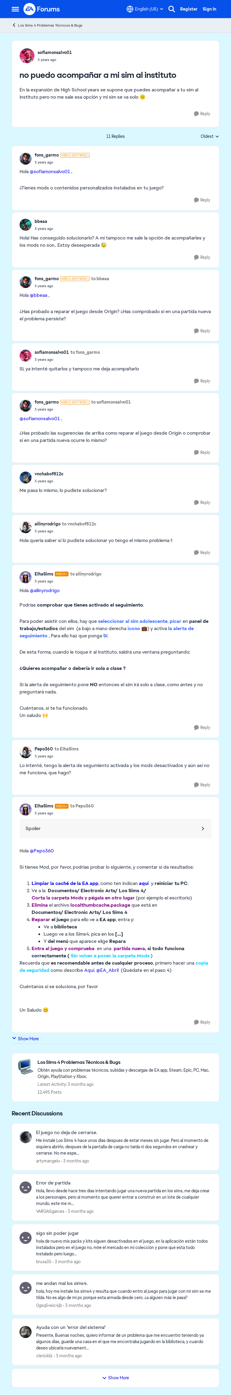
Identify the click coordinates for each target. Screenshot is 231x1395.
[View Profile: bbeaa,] (26, 225)
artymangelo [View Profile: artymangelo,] (48, 1161)
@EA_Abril (107, 970)
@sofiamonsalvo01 (50, 171)
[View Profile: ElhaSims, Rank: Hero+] (26, 577)
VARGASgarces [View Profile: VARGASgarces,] (50, 1211)
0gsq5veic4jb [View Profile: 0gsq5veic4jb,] (49, 1305)
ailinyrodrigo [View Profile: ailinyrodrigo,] (47, 524)
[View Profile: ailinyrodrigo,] (26, 527)
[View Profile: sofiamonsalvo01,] (27, 55)
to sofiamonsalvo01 (111, 402)
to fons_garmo (85, 352)
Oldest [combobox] (210, 137)
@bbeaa (38, 295)
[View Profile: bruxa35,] (26, 1238)
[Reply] (202, 114)
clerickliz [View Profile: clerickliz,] (44, 1356)
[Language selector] (145, 9)
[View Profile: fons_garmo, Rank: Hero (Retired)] (26, 159)
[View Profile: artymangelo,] (26, 1137)
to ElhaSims (66, 749)
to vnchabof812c (79, 524)
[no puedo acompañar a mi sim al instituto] (62, 162)
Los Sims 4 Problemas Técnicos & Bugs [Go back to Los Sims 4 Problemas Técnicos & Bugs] (47, 25)
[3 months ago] (75, 1161)
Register (189, 9)
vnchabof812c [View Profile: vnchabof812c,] (49, 474)
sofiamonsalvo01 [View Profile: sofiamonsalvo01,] (55, 52)
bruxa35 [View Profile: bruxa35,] (43, 1261)
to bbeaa (100, 278)
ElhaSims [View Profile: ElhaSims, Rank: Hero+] (44, 574)
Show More (25, 1038)
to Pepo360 (82, 806)
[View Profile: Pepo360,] (26, 752)
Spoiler (33, 828)
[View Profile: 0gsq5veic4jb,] (26, 1288)
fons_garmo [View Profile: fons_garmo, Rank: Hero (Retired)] (47, 155)
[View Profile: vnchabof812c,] (26, 477)
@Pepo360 (42, 851)
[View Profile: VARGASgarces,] (26, 1187)
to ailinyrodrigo (85, 574)
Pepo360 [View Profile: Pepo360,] (44, 749)
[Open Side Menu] (15, 9)
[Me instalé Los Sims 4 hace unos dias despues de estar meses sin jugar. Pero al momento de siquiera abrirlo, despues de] (123, 1146)
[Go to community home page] (41, 9)
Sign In (209, 9)
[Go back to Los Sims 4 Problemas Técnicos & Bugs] (125, 1062)
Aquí (89, 970)
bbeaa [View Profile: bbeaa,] (41, 221)
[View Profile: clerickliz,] (26, 1332)
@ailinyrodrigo (45, 590)
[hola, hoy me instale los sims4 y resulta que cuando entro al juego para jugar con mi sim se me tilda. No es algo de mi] (123, 1294)
